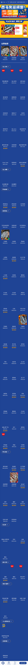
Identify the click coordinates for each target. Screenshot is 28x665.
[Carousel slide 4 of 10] (12, 17)
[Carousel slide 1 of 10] (9, 17)
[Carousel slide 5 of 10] (13, 17)
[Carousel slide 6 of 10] (14, 17)
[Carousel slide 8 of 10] (16, 17)
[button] (2, 2)
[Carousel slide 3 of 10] (11, 17)
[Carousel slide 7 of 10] (15, 17)
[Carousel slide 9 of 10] (17, 17)
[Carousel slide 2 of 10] (10, 17)
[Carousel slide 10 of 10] (18, 17)
